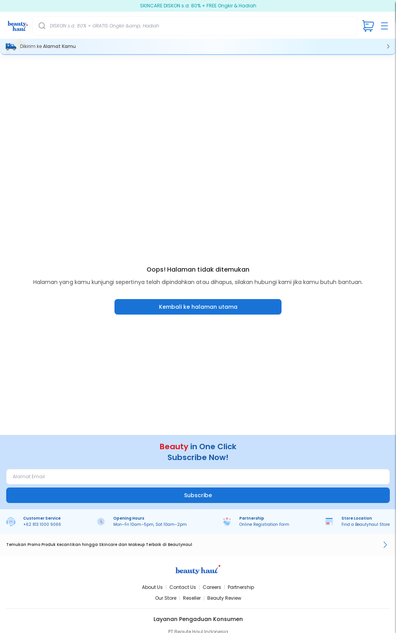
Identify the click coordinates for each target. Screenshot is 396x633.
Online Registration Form (264, 524)
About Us (152, 587)
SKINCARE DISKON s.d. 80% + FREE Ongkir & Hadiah (198, 6)
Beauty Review (224, 598)
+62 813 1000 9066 (42, 524)
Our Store (165, 598)
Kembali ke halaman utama (198, 307)
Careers (212, 587)
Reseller (192, 598)
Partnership (241, 587)
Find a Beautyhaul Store (365, 524)
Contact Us (182, 587)
